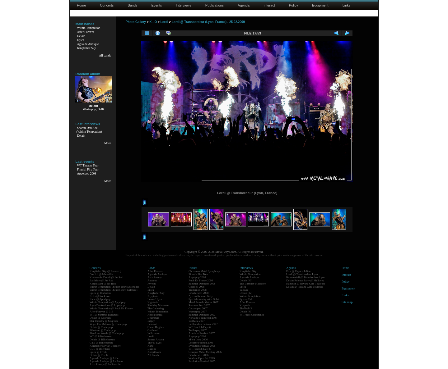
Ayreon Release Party (201, 296)
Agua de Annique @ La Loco (106, 361)
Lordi (164, 22)
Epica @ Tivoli (98, 351)
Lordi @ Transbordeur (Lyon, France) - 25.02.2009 (208, 22)
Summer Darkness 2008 (202, 283)
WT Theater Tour (88, 165)
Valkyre (244, 289)
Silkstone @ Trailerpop (103, 330)
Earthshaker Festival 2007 (203, 324)
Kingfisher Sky (86, 48)
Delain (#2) (246, 292)
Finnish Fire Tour (88, 169)
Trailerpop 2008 (198, 289)
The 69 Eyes (154, 342)
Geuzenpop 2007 (198, 308)
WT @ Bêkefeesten (101, 336)
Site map (347, 302)
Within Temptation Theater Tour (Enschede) (114, 286)
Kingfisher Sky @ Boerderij (105, 271)
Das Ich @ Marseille (101, 274)
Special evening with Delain (204, 299)
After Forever (85, 32)
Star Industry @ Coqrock (104, 320)
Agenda (244, 5)
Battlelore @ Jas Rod (102, 280)
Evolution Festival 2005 (202, 361)
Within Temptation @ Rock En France (111, 308)
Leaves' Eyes (154, 299)
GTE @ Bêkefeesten (101, 342)
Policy (293, 5)
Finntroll (152, 324)
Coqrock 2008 (196, 286)
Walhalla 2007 (197, 320)
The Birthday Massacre (253, 283)
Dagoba (151, 348)
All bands (105, 55)
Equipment (320, 5)
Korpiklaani (154, 351)
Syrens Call (246, 299)
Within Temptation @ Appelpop (107, 302)
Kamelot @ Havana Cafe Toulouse (305, 283)
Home (81, 5)
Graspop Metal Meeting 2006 (205, 351)
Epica (80, 40)
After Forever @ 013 (101, 311)
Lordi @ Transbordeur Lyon (302, 274)
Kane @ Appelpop (100, 299)
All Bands (153, 355)
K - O (153, 22)
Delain (81, 36)
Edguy (151, 320)
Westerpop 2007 (198, 311)
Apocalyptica (154, 314)
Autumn (152, 280)
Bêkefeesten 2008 (198, 292)
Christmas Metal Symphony (204, 271)
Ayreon (151, 283)
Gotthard (152, 330)
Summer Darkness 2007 (202, 314)
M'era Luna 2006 (198, 339)
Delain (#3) (246, 280)
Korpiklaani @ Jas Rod (103, 283)
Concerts (107, 5)
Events (157, 5)
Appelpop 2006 (197, 336)
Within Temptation (88, 28)
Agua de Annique (88, 44)
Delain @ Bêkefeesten (102, 339)
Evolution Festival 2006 (202, 345)
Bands (132, 5)
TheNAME (246, 308)
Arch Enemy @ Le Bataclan (105, 364)
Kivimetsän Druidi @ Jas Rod (106, 277)
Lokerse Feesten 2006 (201, 342)
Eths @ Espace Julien (298, 271)
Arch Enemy (154, 277)
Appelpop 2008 (86, 173)
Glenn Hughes (155, 327)
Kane (150, 345)
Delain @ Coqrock (100, 317)
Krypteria (152, 296)
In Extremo (153, 333)
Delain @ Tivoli (99, 355)
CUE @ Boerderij (100, 348)
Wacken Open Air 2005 (202, 358)
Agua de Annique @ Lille (104, 358)
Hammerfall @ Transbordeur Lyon (305, 277)
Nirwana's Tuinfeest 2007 (203, 317)
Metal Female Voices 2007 (203, 302)
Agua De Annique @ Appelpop (107, 305)
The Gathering (155, 308)
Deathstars (153, 317)
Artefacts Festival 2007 (202, 333)
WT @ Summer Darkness (104, 314)
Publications (214, 5)
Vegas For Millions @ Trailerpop (108, 324)
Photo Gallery (136, 22)
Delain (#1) (246, 311)
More (107, 143)
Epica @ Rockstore (100, 292)
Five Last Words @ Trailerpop (107, 333)
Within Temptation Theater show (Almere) (114, 289)
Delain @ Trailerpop (101, 327)
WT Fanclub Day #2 (200, 327)
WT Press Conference (252, 314)
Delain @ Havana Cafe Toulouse (304, 286)
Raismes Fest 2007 (199, 305)
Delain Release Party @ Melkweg (305, 280)
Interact (269, 5)
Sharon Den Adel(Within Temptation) (89, 129)
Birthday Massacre (158, 305)
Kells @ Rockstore (100, 296)
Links (347, 5)
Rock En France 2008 (201, 280)
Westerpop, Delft (93, 109)
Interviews (183, 5)
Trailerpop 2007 (198, 330)
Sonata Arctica (155, 339)
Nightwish (153, 302)
